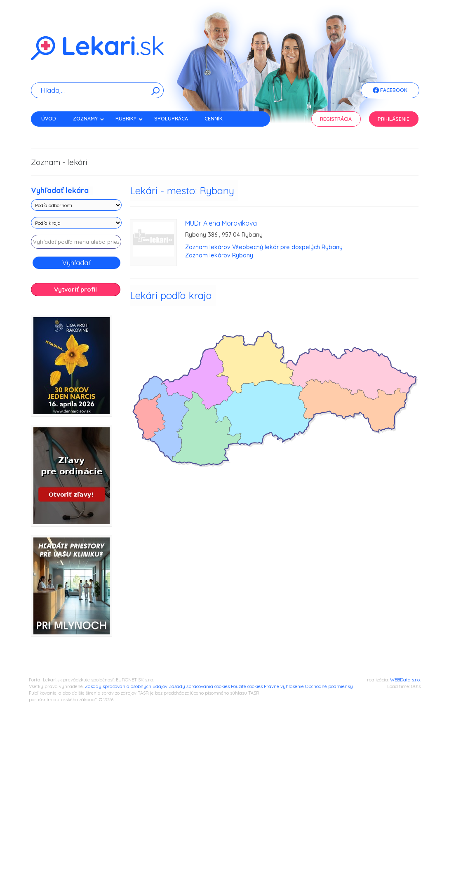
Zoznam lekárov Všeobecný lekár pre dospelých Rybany (264, 247)
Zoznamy (88, 118)
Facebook (390, 90)
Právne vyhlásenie (284, 686)
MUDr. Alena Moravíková (221, 223)
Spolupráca (171, 118)
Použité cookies (247, 686)
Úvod (48, 118)
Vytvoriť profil (75, 289)
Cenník (214, 118)
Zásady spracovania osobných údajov (126, 686)
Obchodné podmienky (329, 686)
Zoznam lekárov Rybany (219, 255)
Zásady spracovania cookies (199, 686)
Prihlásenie (393, 119)
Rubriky (129, 118)
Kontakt (52, 133)
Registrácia (336, 119)
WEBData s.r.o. (405, 680)
